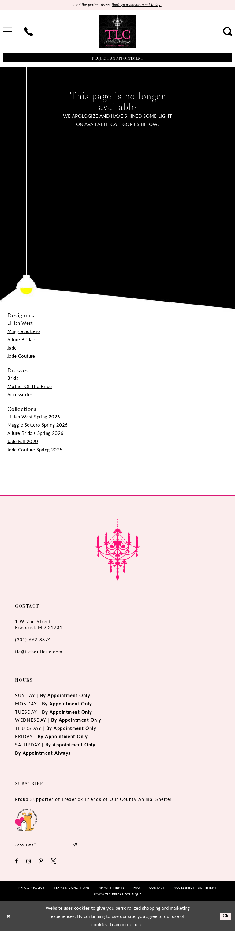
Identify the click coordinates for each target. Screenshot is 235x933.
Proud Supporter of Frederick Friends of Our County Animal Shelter (93, 800)
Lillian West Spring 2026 (33, 416)
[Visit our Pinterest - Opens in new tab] (41, 862)
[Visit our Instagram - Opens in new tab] (29, 862)
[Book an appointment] (117, 58)
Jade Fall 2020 (22, 441)
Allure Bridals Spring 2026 (35, 433)
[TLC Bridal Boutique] (117, 32)
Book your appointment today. (138, 5)
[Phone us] (28, 32)
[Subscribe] (75, 846)
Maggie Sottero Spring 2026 (37, 425)
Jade (12, 348)
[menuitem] (28, 32)
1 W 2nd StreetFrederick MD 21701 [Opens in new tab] (38, 625)
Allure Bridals (21, 339)
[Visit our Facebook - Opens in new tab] (17, 862)
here (137, 926)
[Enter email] (46, 846)
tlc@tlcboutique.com (39, 652)
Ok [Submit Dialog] (225, 917)
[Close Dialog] (9, 917)
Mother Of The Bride (29, 386)
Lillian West (20, 323)
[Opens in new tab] (26, 819)
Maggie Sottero (23, 331)
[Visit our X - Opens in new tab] (54, 862)
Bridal (13, 378)
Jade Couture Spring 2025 (35, 449)
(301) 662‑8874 (33, 640)
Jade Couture (21, 356)
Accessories (20, 394)
